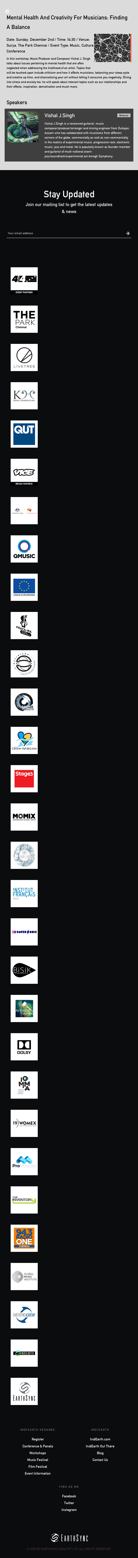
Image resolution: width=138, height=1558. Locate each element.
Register (38, 1439)
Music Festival (37, 1460)
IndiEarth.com (100, 1439)
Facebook (69, 1496)
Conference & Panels (37, 1446)
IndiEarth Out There (100, 1446)
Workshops (37, 1453)
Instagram (69, 1510)
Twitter (69, 1503)
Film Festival (37, 1467)
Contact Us (100, 1460)
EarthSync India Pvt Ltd (59, 1549)
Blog (100, 1453)
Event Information (38, 1473)
